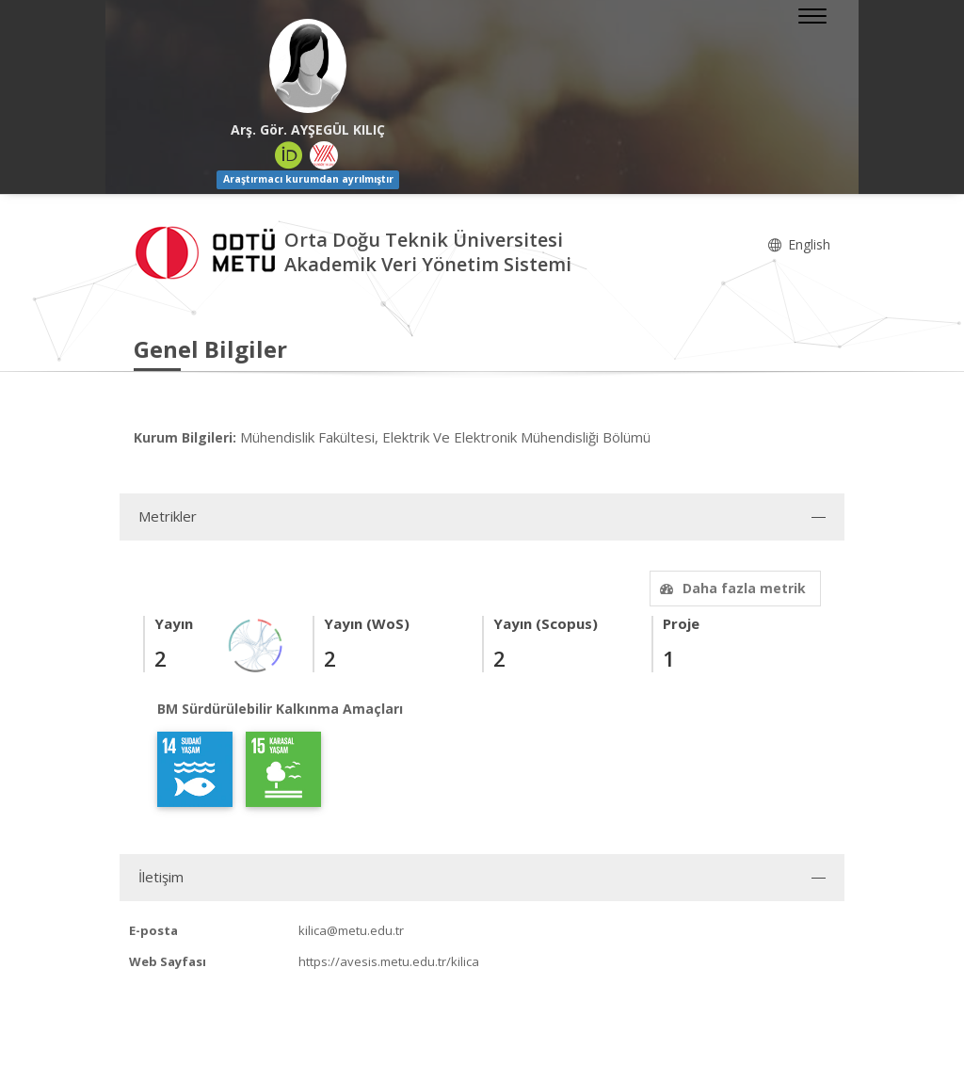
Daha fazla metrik (730, 588)
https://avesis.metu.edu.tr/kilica (388, 961)
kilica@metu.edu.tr (351, 930)
